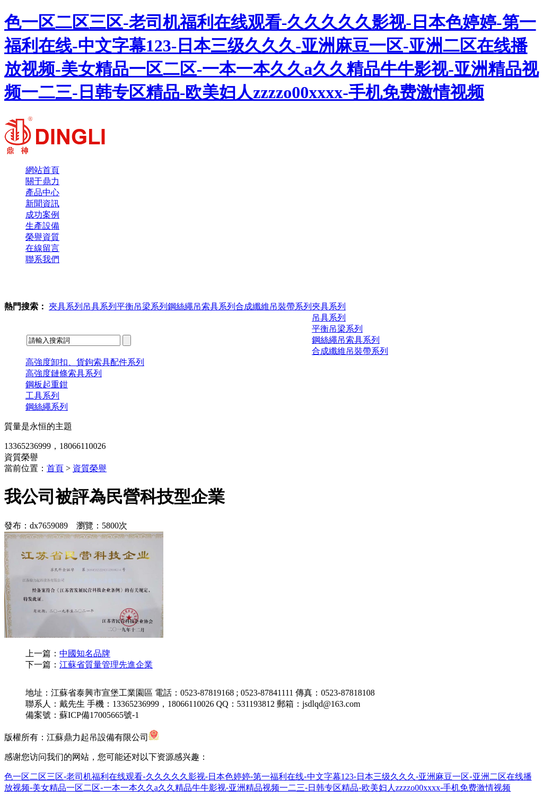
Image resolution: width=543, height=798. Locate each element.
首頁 (55, 468)
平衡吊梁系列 (142, 306)
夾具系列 (66, 306)
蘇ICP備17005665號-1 (99, 714)
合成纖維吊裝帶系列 (273, 306)
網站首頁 (42, 170)
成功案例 (42, 214)
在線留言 (42, 248)
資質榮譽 (90, 468)
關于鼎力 (42, 181)
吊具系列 (100, 306)
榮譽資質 (42, 236)
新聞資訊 (42, 203)
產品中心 (42, 192)
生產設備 (42, 225)
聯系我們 (42, 259)
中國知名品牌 (84, 653)
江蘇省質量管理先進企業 (106, 664)
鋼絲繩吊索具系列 (201, 306)
